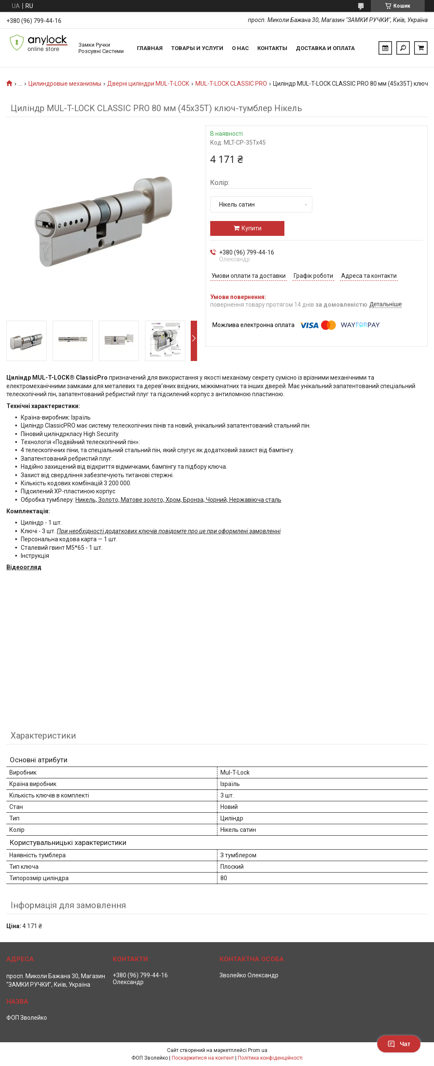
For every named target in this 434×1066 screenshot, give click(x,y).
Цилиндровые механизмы (64, 83)
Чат (398, 1044)
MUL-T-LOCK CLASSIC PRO (231, 83)
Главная (150, 48)
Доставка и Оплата (325, 48)
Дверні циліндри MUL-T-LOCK (148, 83)
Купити (252, 228)
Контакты (272, 48)
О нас (240, 48)
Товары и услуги (197, 48)
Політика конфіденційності (270, 1058)
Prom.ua (257, 1050)
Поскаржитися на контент (203, 1058)
